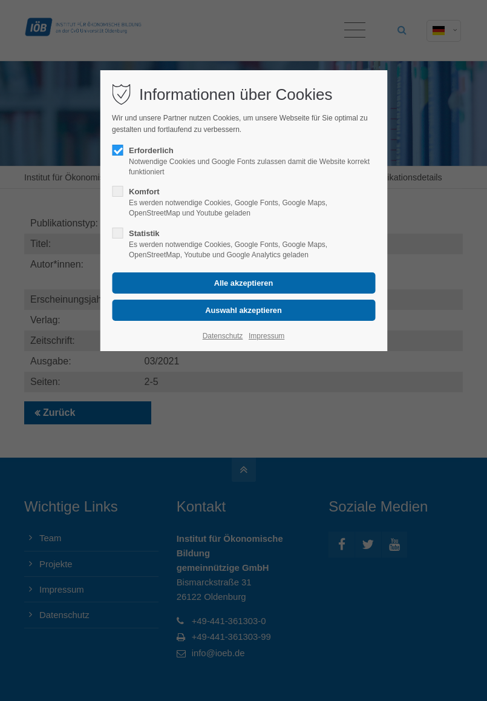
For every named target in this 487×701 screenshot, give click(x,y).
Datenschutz (223, 336)
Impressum (266, 336)
